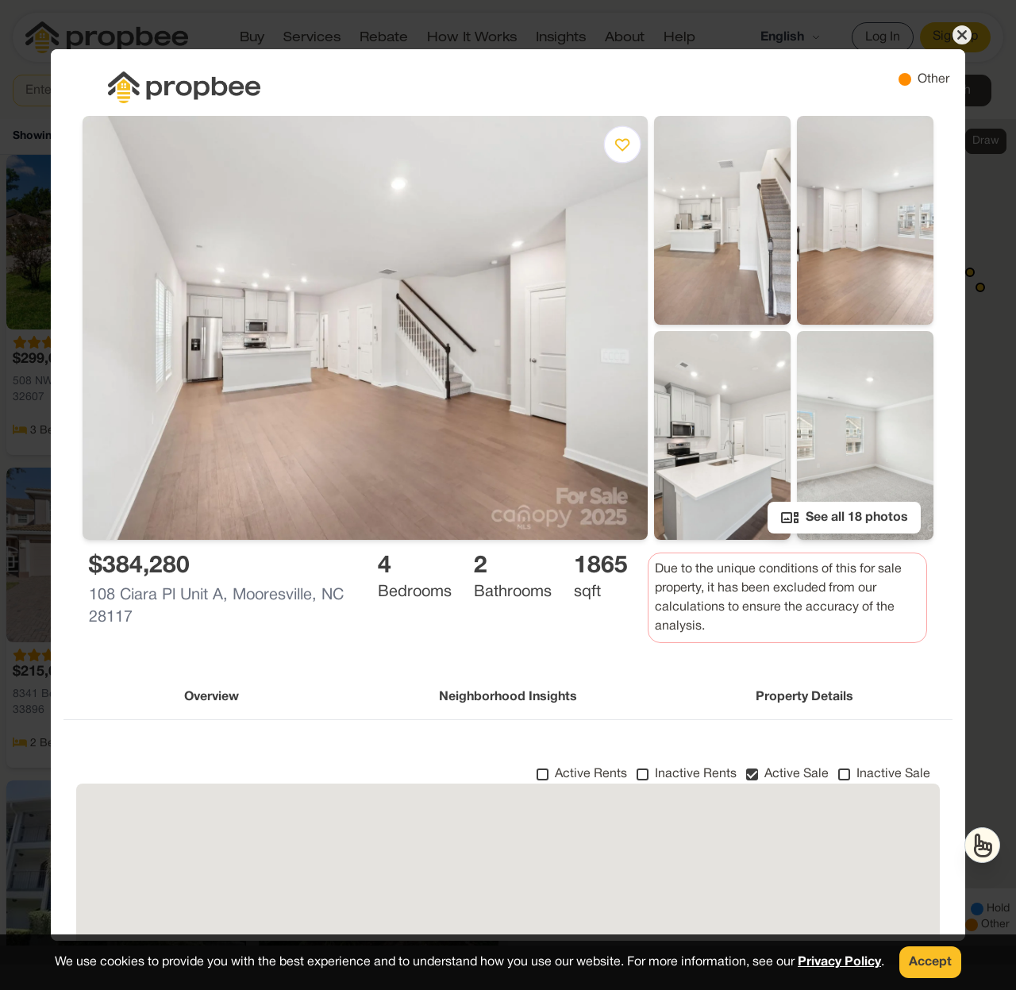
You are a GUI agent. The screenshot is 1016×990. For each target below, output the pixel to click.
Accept (930, 962)
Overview (211, 697)
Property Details (804, 697)
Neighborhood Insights (508, 697)
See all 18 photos (844, 517)
